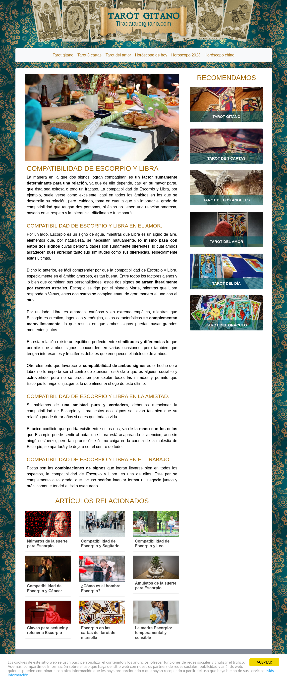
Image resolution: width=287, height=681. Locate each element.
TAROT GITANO (143, 19)
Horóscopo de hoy (151, 55)
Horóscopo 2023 (185, 55)
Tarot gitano (63, 55)
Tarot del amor (118, 55)
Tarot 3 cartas (89, 55)
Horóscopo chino (219, 55)
